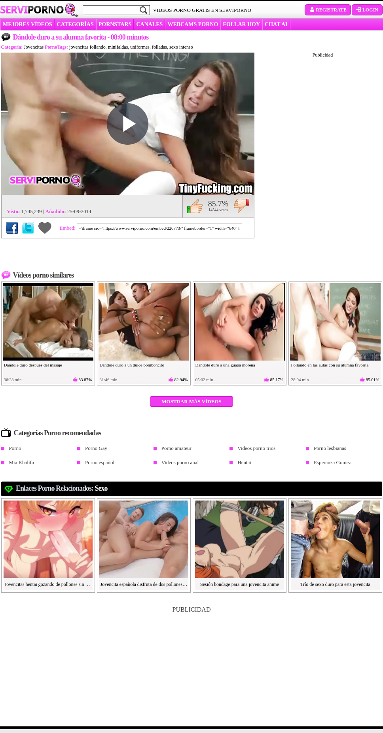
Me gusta (195, 206)
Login (367, 10)
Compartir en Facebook (12, 228)
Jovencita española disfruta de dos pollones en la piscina (144, 584)
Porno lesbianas (330, 448)
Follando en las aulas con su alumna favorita (330, 365)
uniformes (140, 47)
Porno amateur (176, 448)
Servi (32, 9)
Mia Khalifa (21, 462)
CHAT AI (276, 24)
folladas (159, 47)
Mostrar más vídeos (191, 401)
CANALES (149, 24)
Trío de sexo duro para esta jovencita (335, 584)
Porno (15, 448)
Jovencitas (34, 47)
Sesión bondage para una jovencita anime (239, 584)
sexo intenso (181, 47)
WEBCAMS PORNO (192, 24)
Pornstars (115, 24)
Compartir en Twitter (28, 228)
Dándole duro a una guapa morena (225, 365)
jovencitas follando (87, 47)
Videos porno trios (256, 448)
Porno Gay (96, 448)
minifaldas (118, 47)
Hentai (244, 462)
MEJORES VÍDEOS (27, 24)
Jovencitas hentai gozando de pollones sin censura (48, 584)
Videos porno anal (180, 462)
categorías (75, 24)
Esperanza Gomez (332, 462)
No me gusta (241, 206)
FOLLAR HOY (241, 24)
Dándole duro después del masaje (33, 365)
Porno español (99, 462)
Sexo (101, 488)
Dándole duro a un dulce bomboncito (132, 365)
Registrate (328, 10)
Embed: (68, 228)
